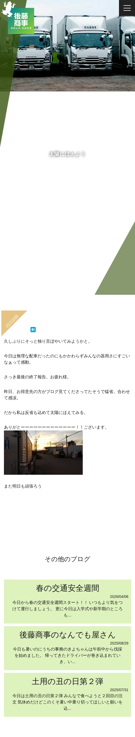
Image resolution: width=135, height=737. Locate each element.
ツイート (24, 327)
